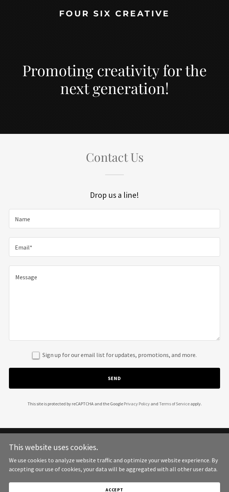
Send (115, 378)
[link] (114, 14)
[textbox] (114, 218)
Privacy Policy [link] (137, 403)
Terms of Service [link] (174, 403)
